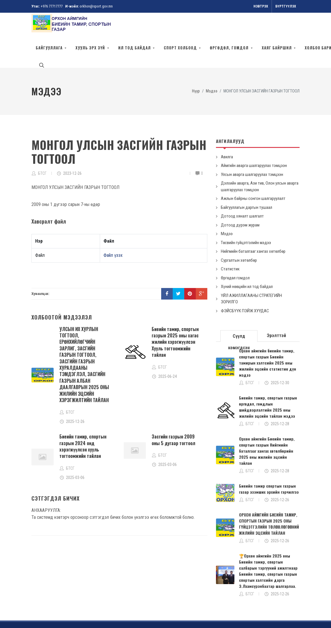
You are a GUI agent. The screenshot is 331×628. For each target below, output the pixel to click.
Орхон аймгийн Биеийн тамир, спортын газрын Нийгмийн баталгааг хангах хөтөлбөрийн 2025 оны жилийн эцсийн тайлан (267, 425)
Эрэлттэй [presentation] (276, 309)
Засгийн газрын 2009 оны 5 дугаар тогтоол (173, 413)
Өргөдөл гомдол (235, 251)
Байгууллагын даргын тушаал (246, 181)
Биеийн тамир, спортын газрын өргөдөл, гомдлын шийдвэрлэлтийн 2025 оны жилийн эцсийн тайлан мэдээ (268, 381)
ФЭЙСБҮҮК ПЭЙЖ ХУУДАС (245, 284)
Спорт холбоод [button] (181, 48)
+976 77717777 (52, 6)
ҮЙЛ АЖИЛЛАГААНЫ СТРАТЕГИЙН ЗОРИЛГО (251, 273)
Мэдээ (227, 207)
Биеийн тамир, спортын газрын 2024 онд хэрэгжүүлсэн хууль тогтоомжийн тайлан (82, 420)
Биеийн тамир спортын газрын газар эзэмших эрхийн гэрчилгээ (269, 463)
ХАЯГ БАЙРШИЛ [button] (277, 48)
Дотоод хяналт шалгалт (242, 190)
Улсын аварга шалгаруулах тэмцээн (252, 148)
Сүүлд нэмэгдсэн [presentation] (239, 311)
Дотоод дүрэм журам (240, 199)
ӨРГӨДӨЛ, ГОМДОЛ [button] (230, 48)
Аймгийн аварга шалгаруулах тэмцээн (254, 139)
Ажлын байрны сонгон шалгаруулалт (253, 172)
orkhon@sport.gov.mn (96, 6)
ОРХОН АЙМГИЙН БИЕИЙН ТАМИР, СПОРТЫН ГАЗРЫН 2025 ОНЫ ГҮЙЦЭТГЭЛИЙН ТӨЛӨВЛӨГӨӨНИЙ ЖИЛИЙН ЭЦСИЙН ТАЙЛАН (269, 498)
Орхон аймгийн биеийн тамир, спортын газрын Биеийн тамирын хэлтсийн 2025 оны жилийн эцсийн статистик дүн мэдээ (267, 337)
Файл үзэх (113, 229)
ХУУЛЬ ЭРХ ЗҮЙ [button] (91, 48)
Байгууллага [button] (50, 48)
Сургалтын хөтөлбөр (239, 234)
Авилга (227, 130)
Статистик (230, 243)
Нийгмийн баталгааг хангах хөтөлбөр (253, 225)
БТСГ (42, 147)
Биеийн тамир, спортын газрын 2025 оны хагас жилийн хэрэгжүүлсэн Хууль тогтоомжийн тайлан (175, 316)
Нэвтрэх (260, 6)
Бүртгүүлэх (285, 6)
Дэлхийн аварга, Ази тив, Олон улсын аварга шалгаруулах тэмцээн (259, 160)
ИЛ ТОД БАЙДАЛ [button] (135, 48)
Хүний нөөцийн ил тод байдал (247, 260)
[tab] (239, 309)
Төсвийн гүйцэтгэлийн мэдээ (246, 216)
